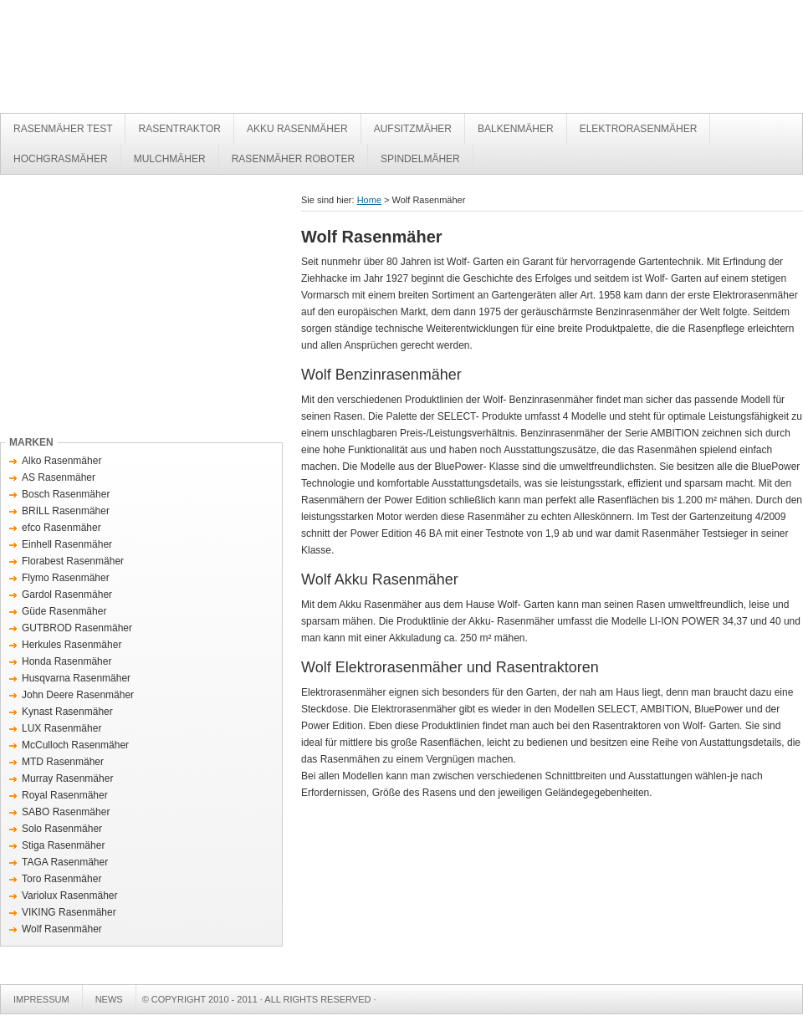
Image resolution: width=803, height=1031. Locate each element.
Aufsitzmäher (413, 129)
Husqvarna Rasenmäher (76, 678)
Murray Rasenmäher (67, 778)
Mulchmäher (170, 159)
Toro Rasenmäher (61, 879)
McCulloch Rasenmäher (75, 745)
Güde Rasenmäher (64, 611)
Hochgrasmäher (60, 159)
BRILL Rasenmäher (66, 511)
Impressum (41, 999)
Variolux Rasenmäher (70, 895)
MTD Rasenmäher (63, 762)
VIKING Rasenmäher (69, 912)
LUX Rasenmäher (61, 728)
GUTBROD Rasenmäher (77, 628)
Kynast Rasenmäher (67, 711)
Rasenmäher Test (251, 60)
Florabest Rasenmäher (73, 561)
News (109, 999)
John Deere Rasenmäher (78, 695)
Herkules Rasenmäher (71, 645)
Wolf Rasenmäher (62, 929)
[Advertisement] (140, 308)
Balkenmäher (516, 129)
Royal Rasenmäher (65, 795)
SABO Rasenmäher (66, 812)
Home (369, 200)
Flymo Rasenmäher (66, 578)
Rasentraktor (179, 129)
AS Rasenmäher (58, 477)
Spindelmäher (420, 159)
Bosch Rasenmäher (66, 494)
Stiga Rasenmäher (63, 845)
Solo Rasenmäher (62, 828)
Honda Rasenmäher (66, 661)
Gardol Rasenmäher (67, 594)
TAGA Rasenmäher (65, 862)
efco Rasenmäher (61, 527)
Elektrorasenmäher (639, 129)
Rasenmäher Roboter (293, 159)
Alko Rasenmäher (61, 461)
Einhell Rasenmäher (67, 544)
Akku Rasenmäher (297, 129)
